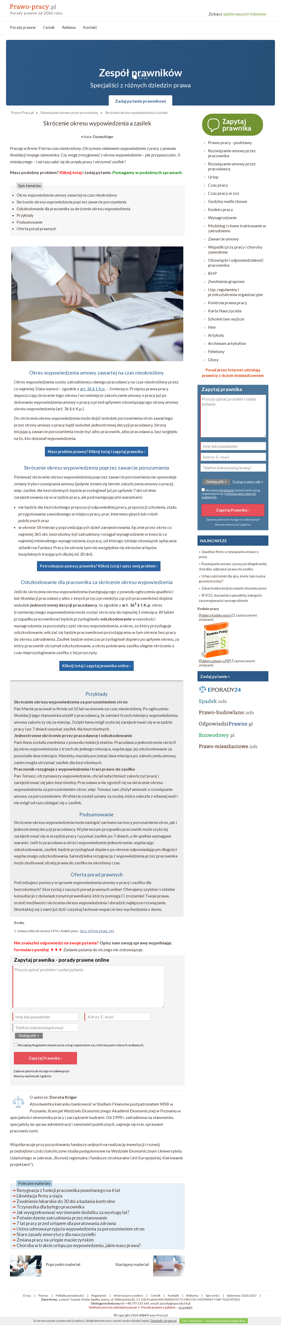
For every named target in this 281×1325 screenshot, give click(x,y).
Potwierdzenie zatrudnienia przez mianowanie (62, 1218)
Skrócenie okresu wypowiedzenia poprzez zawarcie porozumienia (71, 202)
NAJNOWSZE (213, 540)
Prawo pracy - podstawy (230, 142)
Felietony (216, 351)
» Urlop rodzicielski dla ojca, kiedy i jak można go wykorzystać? (232, 578)
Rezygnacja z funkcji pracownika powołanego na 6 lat (68, 1190)
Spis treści (213, 1295)
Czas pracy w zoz (223, 193)
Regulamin (39, 1045)
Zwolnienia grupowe (226, 281)
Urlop (213, 176)
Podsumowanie (30, 222)
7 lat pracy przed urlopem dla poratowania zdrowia (66, 1223)
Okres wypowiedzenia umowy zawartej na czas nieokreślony (67, 195)
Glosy (213, 359)
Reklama (69, 27)
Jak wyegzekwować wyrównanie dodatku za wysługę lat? (73, 1212)
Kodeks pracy (220, 209)
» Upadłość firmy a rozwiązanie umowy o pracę (228, 554)
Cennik (49, 27)
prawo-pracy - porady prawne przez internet (48, 8)
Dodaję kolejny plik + (248, 482)
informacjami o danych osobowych (120, 1045)
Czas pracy (218, 184)
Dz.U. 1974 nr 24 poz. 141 (97, 931)
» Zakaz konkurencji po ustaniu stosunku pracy (233, 588)
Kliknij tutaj (71, 172)
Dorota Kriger (103, 137)
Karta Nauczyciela (224, 310)
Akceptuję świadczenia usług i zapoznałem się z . (79, 1045)
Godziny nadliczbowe (227, 201)
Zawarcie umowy (223, 238)
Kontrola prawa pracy (227, 302)
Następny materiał (132, 1264)
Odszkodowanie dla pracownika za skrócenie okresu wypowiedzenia (73, 209)
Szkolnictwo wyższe (226, 318)
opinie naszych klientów (237, 13)
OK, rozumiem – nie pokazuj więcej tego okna (213, 1321)
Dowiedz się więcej (163, 1321)
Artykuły (216, 335)
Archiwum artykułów (227, 343)
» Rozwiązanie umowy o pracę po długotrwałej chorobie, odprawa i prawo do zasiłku (233, 566)
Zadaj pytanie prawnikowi (140, 100)
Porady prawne (23, 27)
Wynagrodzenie (222, 217)
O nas (27, 1295)
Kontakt (90, 27)
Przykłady (25, 215)
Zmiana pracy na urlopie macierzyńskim (55, 1240)
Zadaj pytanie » (215, 676)
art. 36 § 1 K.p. (92, 388)
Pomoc (43, 1295)
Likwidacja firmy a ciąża (39, 1195)
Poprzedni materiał (63, 1264)
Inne (212, 326)
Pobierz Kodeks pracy (216, 615)
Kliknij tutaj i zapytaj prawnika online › (96, 666)
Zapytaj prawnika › (232, 124)
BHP (212, 273)
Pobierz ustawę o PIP (215, 661)
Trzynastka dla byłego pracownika (50, 1207)
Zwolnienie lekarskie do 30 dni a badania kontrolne (66, 1201)
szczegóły (185, 1307)
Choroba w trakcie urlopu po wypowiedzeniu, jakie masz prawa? (79, 1245)
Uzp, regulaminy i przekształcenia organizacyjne (235, 292)
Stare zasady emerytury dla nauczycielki (56, 1234)
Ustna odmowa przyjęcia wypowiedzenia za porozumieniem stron (80, 1229)
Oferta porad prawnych (36, 229)
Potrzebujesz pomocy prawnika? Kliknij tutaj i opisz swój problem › (99, 566)
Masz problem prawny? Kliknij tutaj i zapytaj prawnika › (96, 451)
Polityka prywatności (70, 1295)
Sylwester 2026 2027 (242, 1295)
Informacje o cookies (128, 1295)
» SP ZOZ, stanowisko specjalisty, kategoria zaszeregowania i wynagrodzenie (230, 597)
